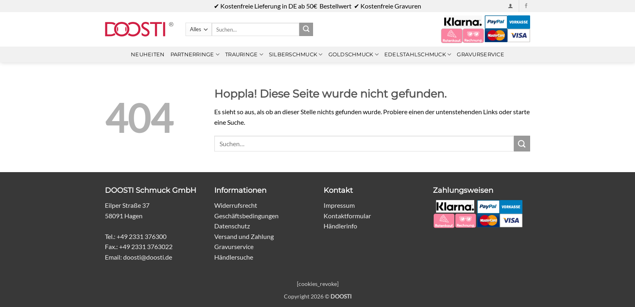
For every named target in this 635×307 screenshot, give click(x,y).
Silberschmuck (296, 54)
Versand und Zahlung (244, 236)
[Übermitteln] (306, 29)
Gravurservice (480, 54)
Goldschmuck (353, 54)
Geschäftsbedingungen (246, 216)
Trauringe (244, 54)
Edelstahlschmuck (418, 54)
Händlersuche (233, 257)
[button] (510, 6)
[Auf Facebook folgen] (526, 6)
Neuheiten (147, 54)
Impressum (339, 205)
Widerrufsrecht (235, 205)
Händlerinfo (340, 226)
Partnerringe (195, 54)
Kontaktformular (347, 216)
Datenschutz (232, 226)
